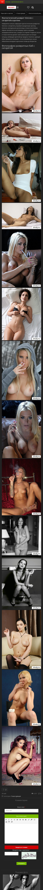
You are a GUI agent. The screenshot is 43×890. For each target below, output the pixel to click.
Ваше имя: (21, 807)
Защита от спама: (21, 847)
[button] (6, 819)
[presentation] (6, 819)
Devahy (11, 7)
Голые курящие (16, 796)
